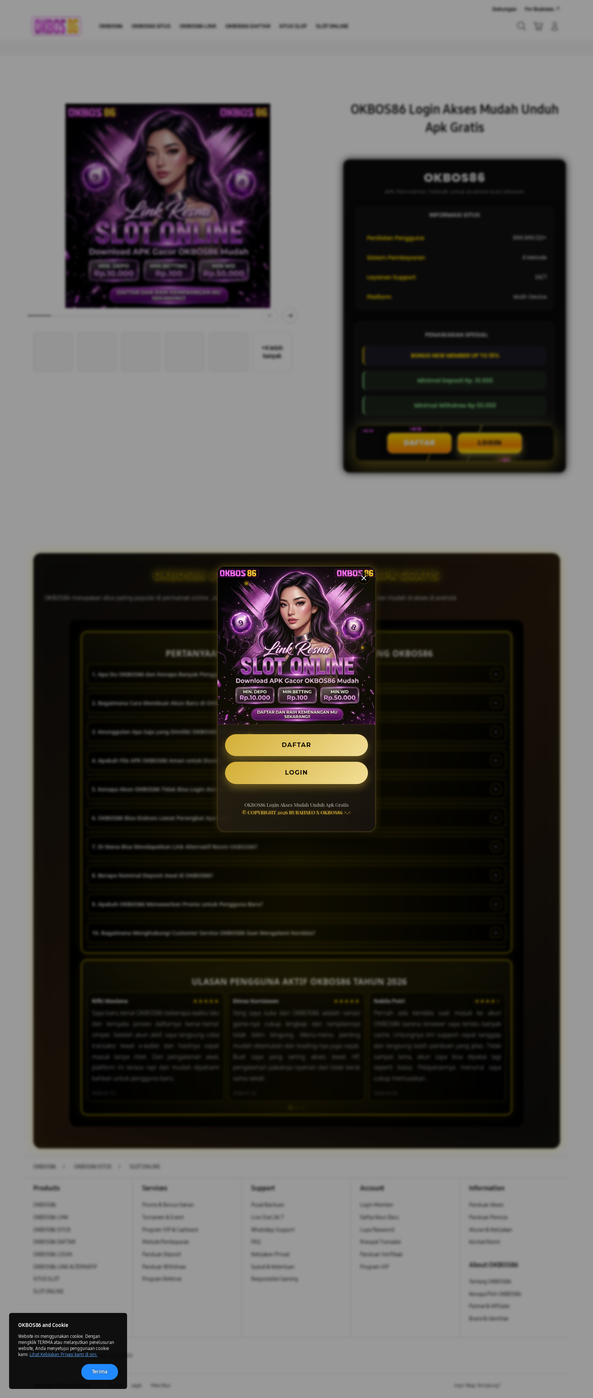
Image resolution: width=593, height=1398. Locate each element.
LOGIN (296, 772)
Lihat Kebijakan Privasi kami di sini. (63, 1354)
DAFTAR (296, 745)
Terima (99, 1372)
